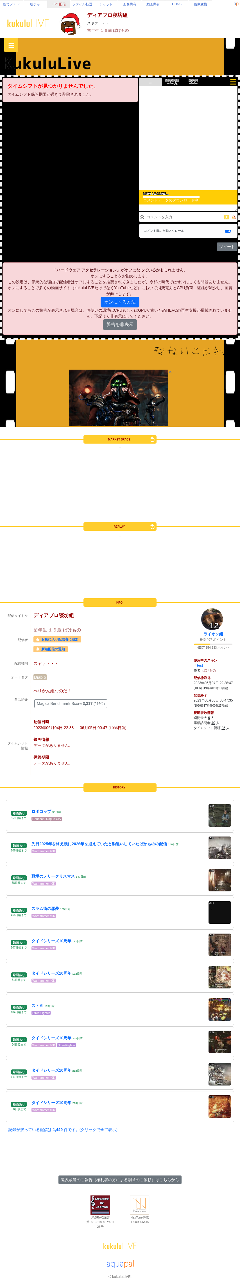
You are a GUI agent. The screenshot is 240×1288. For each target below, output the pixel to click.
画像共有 (129, 4)
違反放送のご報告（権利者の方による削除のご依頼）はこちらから (120, 1179)
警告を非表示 (120, 324)
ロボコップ (41, 811)
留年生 (93, 30)
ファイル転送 (82, 4)
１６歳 (106, 30)
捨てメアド (11, 4)
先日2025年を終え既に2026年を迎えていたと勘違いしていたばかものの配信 (99, 844)
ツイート (227, 246)
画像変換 (200, 4)
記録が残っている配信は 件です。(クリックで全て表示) (62, 1129)
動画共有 (153, 4)
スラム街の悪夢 (45, 908)
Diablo (40, 677)
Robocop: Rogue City (46, 819)
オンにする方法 (120, 302)
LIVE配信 (59, 4)
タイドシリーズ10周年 (51, 941)
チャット (106, 4)
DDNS (177, 4)
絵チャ (35, 4)
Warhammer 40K (43, 851)
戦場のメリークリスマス (53, 876)
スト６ (37, 1005)
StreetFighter (41, 1013)
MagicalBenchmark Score (71, 703)
